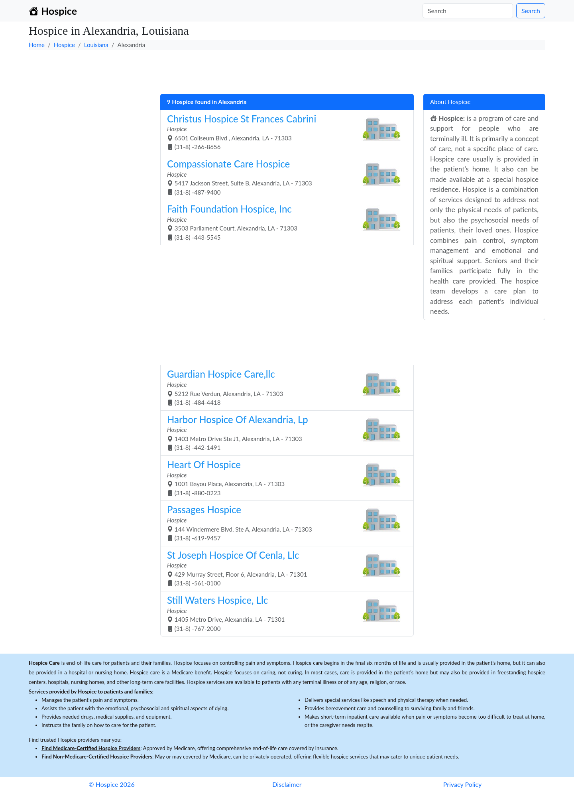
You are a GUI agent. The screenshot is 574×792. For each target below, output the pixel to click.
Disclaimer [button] (286, 784)
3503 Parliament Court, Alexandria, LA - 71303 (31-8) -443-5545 (284, 222)
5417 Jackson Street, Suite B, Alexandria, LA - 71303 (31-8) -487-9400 (284, 177)
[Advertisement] (268, 70)
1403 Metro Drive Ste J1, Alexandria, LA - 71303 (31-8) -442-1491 (284, 432)
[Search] (468, 10)
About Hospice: (450, 101)
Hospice (64, 44)
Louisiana (96, 44)
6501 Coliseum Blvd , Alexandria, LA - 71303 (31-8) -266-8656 (284, 132)
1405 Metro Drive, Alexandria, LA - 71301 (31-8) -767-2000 (284, 613)
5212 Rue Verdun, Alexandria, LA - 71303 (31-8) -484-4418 (284, 387)
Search (530, 10)
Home (37, 44)
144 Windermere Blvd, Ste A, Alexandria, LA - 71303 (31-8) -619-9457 (284, 523)
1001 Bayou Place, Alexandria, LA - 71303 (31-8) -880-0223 (284, 477)
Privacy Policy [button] (462, 784)
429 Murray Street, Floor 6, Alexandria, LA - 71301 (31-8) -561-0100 (284, 568)
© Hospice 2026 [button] (111, 784)
